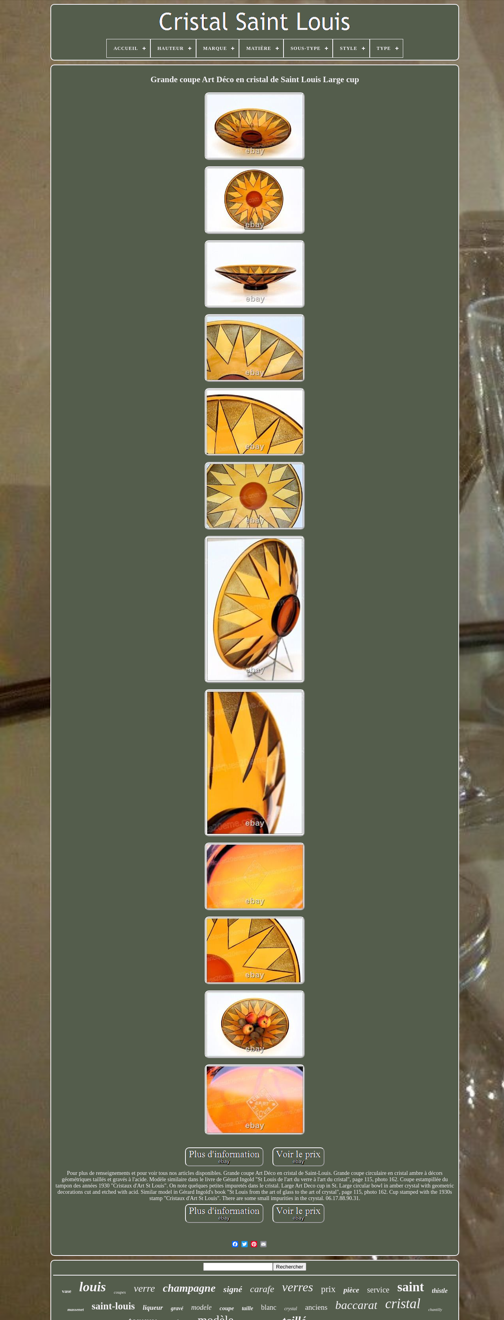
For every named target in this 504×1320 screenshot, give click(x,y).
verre (144, 1288)
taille (247, 1308)
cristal (402, 1303)
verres (297, 1287)
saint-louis (113, 1306)
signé (232, 1289)
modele (201, 1307)
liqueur (153, 1307)
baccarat (356, 1304)
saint (410, 1287)
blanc (268, 1307)
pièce (351, 1290)
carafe (262, 1289)
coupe (227, 1308)
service (378, 1289)
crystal (290, 1308)
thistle (440, 1290)
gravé (177, 1308)
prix (328, 1289)
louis (92, 1286)
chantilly (435, 1309)
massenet (75, 1309)
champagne (189, 1288)
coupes (120, 1292)
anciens (316, 1307)
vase (66, 1291)
